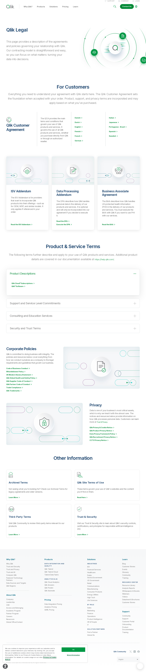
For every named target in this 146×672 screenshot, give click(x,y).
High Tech (91, 597)
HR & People (92, 621)
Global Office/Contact (14, 621)
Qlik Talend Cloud (51, 571)
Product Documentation (128, 628)
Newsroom (10, 619)
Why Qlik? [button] (28, 9)
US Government (93, 580)
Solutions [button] (54, 9)
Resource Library (128, 585)
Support (111, 3)
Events (124, 569)
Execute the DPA (63, 227)
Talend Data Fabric (51, 574)
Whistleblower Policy (15, 374)
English (78, 129)
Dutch (77, 124)
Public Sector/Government (94, 576)
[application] (140, 666)
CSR (7, 604)
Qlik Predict (48, 587)
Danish (78, 120)
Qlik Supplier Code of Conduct (18, 383)
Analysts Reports (128, 588)
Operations (91, 616)
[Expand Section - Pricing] (47, 599)
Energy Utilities (92, 594)
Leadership (10, 602)
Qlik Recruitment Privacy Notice (103, 439)
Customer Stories (128, 566)
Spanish (112, 134)
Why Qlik (9, 563)
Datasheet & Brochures (131, 599)
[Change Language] (136, 9)
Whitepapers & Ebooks (131, 590)
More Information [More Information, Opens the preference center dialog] (73, 655)
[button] (128, 658)
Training (125, 577)
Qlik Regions (11, 585)
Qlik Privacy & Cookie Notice (101, 430)
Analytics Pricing (50, 606)
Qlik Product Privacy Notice (101, 433)
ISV (88, 566)
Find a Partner (92, 632)
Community (126, 574)
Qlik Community (119, 651)
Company (125, 3)
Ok (73, 649)
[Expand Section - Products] (48, 559)
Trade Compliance (13, 390)
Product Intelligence (94, 619)
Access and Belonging (14, 607)
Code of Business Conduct (17, 371)
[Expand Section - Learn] (125, 559)
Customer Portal (128, 621)
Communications (93, 585)
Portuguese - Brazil (117, 129)
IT (88, 624)
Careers (9, 616)
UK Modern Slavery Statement (18, 377)
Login (137, 3)
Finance (90, 613)
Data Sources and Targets (16, 582)
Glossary (125, 572)
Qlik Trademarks (13, 393)
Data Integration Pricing (53, 603)
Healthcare (91, 572)
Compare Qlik (11, 574)
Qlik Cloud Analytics (51, 582)
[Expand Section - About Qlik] (11, 594)
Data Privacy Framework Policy (102, 436)
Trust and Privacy (12, 569)
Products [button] (41, 9)
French (77, 138)
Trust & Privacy (103, 424)
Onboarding (126, 624)
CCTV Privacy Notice (98, 442)
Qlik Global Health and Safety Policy (20, 380)
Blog (124, 563)
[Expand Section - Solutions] (91, 559)
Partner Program (12, 613)
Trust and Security (13, 566)
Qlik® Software (17, 288)
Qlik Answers (49, 584)
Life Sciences (92, 600)
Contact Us (127, 9)
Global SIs (91, 634)
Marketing (91, 610)
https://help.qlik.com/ (104, 261)
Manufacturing (92, 588)
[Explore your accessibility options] (5, 666)
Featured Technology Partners (14, 578)
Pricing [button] (65, 9)
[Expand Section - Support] (125, 611)
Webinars (125, 593)
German (78, 143)
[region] (45, 654)
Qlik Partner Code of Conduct (18, 386)
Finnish (78, 134)
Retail (89, 583)
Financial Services (94, 569)
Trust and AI (10, 572)
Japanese (113, 124)
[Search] (115, 9)
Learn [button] (75, 9)
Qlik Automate (49, 590)
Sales (89, 607)
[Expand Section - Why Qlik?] (10, 559)
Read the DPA (62, 223)
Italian (111, 120)
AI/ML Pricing (49, 609)
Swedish (112, 138)
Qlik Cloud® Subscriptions (22, 285)
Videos (125, 596)
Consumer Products (94, 591)
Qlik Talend (48, 568)
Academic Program (13, 610)
